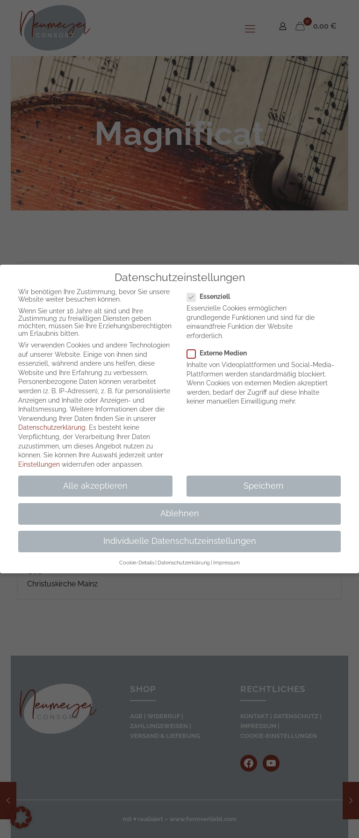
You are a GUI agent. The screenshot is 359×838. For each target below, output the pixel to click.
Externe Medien (221, 353)
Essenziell (212, 296)
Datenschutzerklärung (52, 427)
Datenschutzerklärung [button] (184, 562)
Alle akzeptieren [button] (95, 486)
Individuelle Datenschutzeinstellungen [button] (179, 541)
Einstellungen (39, 464)
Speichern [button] (264, 486)
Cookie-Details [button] (136, 562)
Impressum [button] (226, 562)
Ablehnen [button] (179, 513)
